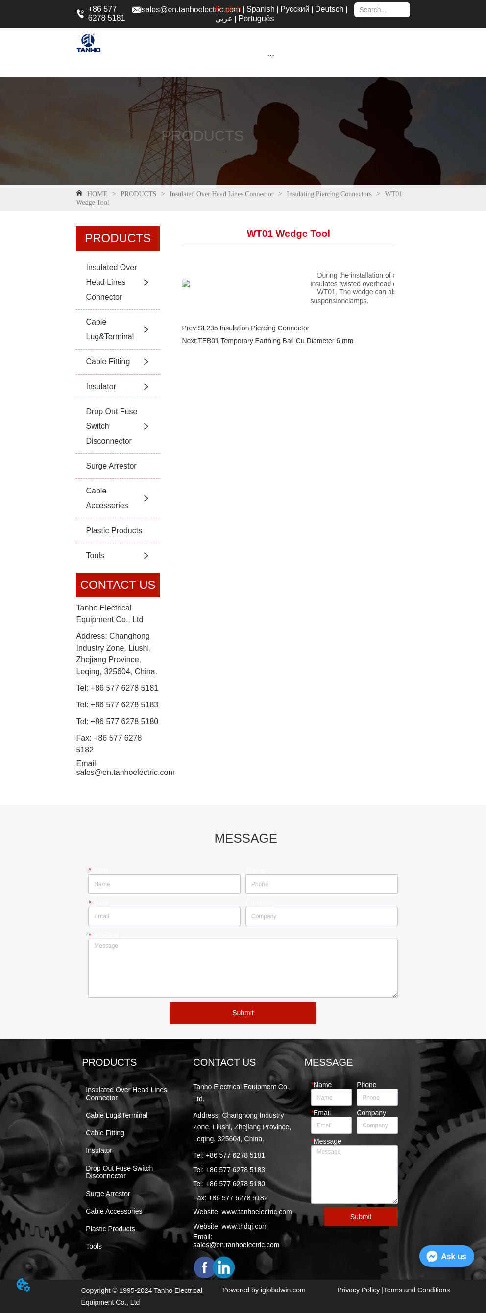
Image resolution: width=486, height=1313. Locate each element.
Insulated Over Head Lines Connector (221, 194)
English (228, 9)
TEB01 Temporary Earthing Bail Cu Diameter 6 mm (275, 341)
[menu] (271, 55)
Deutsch (329, 9)
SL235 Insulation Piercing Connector (253, 328)
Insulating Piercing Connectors (329, 194)
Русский (294, 9)
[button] (270, 55)
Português (256, 18)
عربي (224, 18)
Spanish (260, 9)
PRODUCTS (138, 194)
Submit (243, 1013)
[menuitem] (271, 55)
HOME (97, 194)
